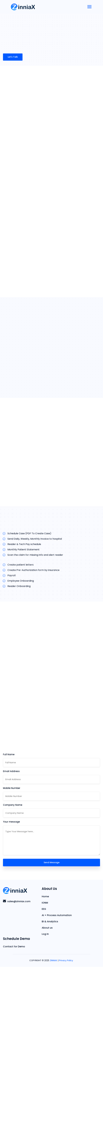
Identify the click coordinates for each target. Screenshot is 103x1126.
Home (45, 1055)
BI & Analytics (50, 1080)
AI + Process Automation (57, 1074)
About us (47, 1086)
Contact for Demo (14, 1105)
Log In (45, 1093)
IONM (45, 1061)
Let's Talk (13, 56)
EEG (44, 1068)
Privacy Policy (66, 1119)
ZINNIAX (53, 1119)
